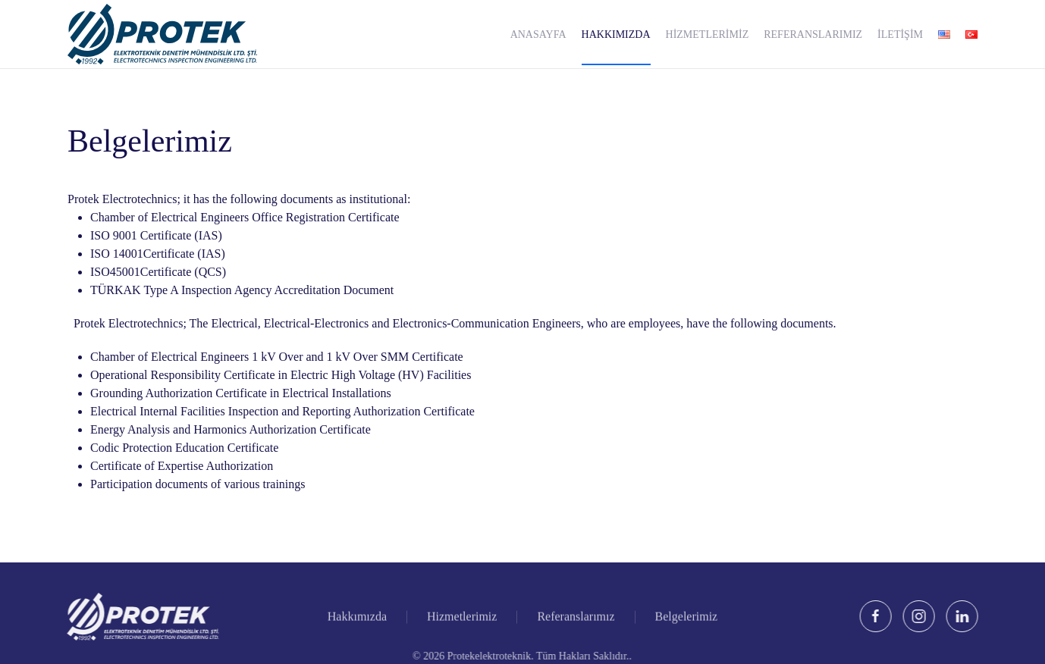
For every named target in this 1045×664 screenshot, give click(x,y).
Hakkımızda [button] (616, 34)
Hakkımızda (357, 617)
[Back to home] (162, 34)
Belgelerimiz (686, 617)
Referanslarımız (813, 34)
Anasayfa (538, 34)
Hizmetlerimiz (707, 34)
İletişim (900, 34)
